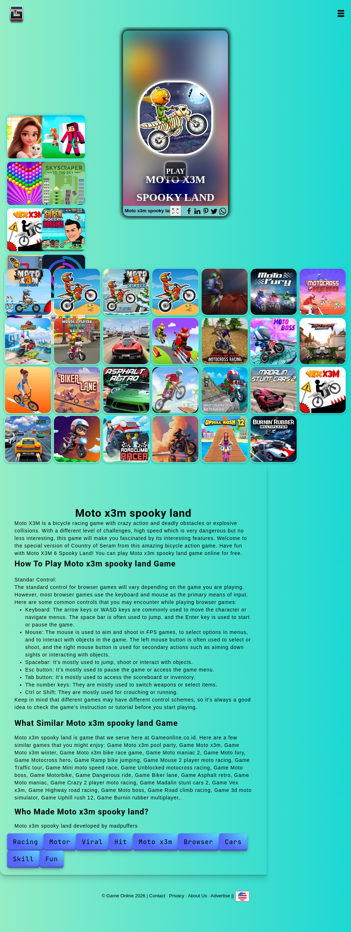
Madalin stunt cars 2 (274, 390)
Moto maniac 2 (225, 292)
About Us (197, 895)
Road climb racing (126, 439)
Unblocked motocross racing (225, 341)
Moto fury (274, 292)
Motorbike (323, 341)
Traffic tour (126, 341)
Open (340, 13)
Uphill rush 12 (225, 439)
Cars (233, 842)
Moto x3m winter (126, 292)
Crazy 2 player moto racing (225, 390)
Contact (157, 895)
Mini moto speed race (175, 341)
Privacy (176, 895)
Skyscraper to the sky (63, 183)
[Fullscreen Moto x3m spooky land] (175, 210)
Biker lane (77, 390)
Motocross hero (323, 292)
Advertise (220, 895)
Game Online (39, 13)
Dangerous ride (28, 390)
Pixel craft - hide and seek (63, 136)
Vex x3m (28, 229)
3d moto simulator (175, 439)
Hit (120, 842)
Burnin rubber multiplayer (274, 439)
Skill (23, 859)
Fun (51, 859)
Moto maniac (175, 390)
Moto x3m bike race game (175, 292)
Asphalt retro (126, 390)
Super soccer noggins (63, 229)
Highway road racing (28, 439)
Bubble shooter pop (28, 183)
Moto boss (274, 341)
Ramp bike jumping (28, 341)
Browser (198, 842)
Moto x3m (77, 292)
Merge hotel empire (28, 136)
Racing (25, 842)
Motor (59, 842)
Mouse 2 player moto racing (77, 341)
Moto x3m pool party (28, 292)
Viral (92, 842)
